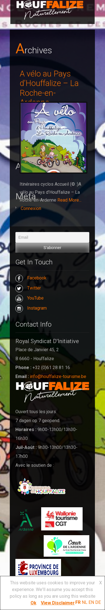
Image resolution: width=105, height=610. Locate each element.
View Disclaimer (58, 603)
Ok (33, 603)
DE (98, 602)
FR (78, 602)
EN (91, 602)
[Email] (52, 237)
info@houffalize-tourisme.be (58, 376)
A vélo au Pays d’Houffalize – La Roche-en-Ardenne (49, 88)
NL (84, 602)
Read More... (69, 200)
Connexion (31, 208)
